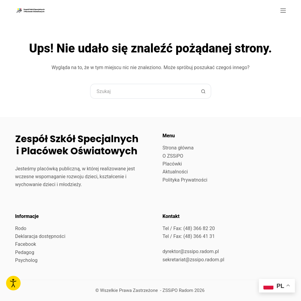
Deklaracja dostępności (40, 236)
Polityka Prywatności (184, 180)
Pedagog (24, 252)
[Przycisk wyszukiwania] (203, 91)
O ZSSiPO (172, 156)
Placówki (172, 164)
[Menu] (283, 10)
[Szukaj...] (143, 91)
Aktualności (175, 172)
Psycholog (26, 260)
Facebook (25, 244)
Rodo (20, 228)
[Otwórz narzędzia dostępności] (13, 283)
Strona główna (178, 148)
